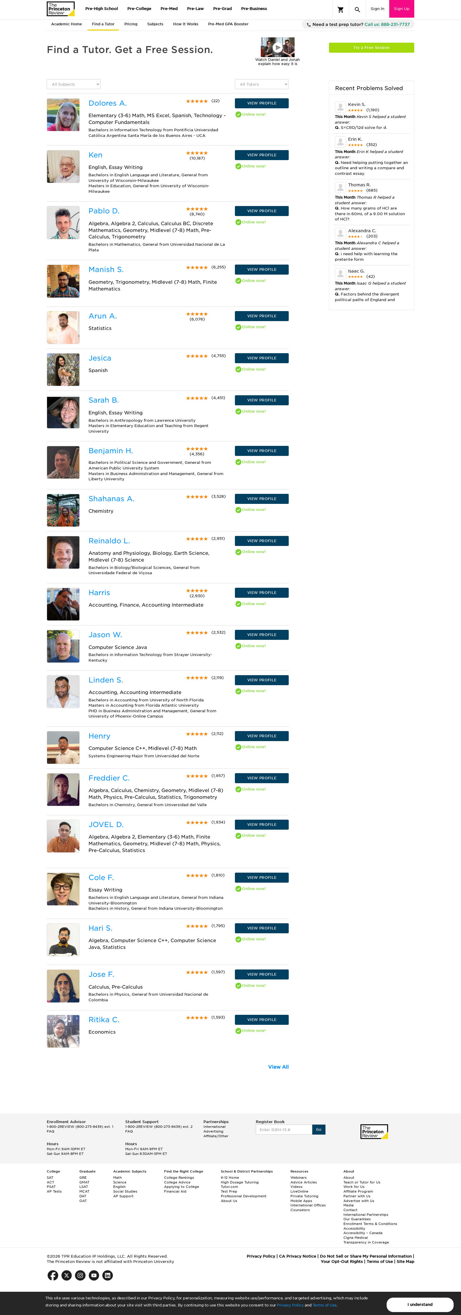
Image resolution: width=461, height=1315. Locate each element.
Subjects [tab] (155, 24)
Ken (95, 155)
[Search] (357, 9)
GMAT (84, 1182)
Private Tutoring (304, 1196)
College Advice (177, 1182)
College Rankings (179, 1177)
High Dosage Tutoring (240, 1182)
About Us (229, 1201)
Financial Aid (175, 1191)
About (348, 1177)
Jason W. (105, 634)
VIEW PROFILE (262, 103)
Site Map (405, 1261)
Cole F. (101, 877)
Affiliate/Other (215, 1136)
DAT (82, 1196)
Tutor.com (229, 1187)
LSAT (83, 1187)
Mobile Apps (301, 1201)
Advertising (213, 1131)
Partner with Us (356, 1196)
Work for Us (354, 1187)
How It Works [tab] (185, 24)
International (214, 1127)
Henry (99, 736)
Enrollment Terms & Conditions (370, 1224)
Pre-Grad (222, 8)
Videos (296, 1187)
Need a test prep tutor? (358, 24)
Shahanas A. (111, 498)
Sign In (377, 8)
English (119, 1187)
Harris (99, 592)
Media (348, 1205)
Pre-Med (169, 8)
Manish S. (105, 269)
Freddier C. (109, 778)
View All (278, 1067)
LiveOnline (299, 1191)
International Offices (308, 1205)
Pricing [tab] (130, 24)
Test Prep (229, 1191)
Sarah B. (103, 400)
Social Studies (125, 1191)
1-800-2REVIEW (80, 1127)
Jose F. (101, 974)
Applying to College (181, 1187)
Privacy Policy (290, 1305)
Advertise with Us (358, 1201)
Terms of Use (325, 1305)
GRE (83, 1177)
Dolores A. (107, 103)
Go (319, 1129)
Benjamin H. (110, 450)
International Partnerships (365, 1215)
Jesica (99, 358)
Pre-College (139, 8)
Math (117, 1177)
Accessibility (354, 1228)
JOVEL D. (105, 824)
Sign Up (402, 8)
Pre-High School (101, 8)
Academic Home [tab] (66, 24)
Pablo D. (103, 211)
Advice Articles (303, 1182)
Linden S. (105, 680)
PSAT (51, 1187)
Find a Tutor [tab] (103, 24)
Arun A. (102, 316)
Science (119, 1182)
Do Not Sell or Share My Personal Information (366, 1256)
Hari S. (100, 928)
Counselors (300, 1210)
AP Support (123, 1196)
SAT (50, 1177)
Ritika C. (103, 1019)
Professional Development (243, 1196)
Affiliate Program (358, 1191)
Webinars (298, 1177)
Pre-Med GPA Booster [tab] (228, 24)
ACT (50, 1182)
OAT (83, 1201)
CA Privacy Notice (297, 1256)
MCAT (84, 1191)
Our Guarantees (357, 1219)
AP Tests (54, 1191)
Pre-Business (254, 8)
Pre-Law (195, 8)
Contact (350, 1210)
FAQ (50, 1131)
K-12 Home (230, 1177)
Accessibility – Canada (363, 1233)
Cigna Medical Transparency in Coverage (366, 1240)
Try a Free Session (371, 47)
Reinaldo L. (109, 541)
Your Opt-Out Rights (342, 1261)
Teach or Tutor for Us (361, 1182)
